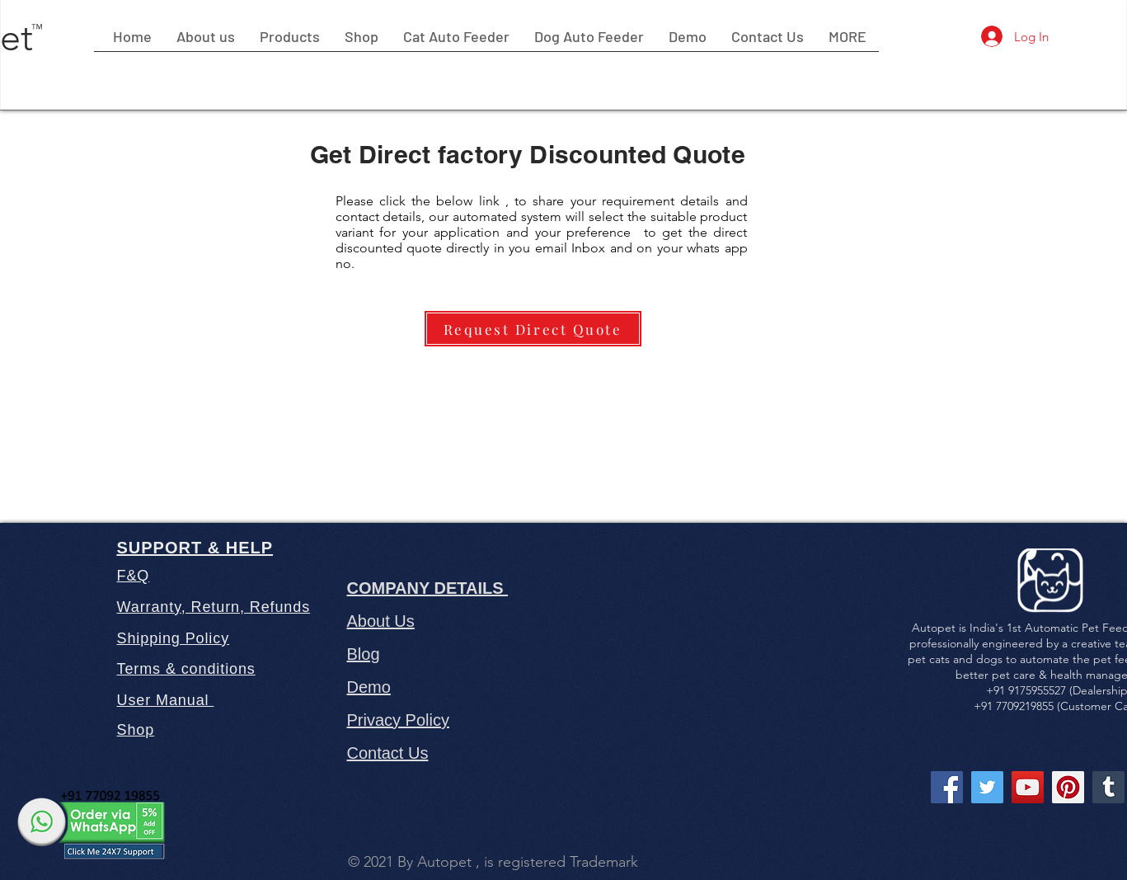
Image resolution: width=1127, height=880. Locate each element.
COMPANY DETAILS (428, 588)
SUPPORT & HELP (195, 548)
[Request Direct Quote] (533, 328)
